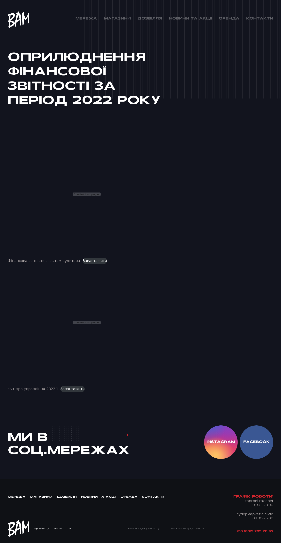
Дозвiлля (67, 497)
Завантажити (95, 261)
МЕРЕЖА (17, 497)
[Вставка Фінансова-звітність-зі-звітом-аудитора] (86, 194)
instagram (221, 442)
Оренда (129, 497)
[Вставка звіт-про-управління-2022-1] (86, 322)
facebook (256, 442)
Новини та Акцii (98, 497)
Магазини (41, 497)
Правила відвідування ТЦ (143, 528)
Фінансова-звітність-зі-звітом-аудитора (44, 261)
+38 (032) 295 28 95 (255, 531)
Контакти (153, 497)
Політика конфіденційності (188, 528)
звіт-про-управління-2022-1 (33, 389)
